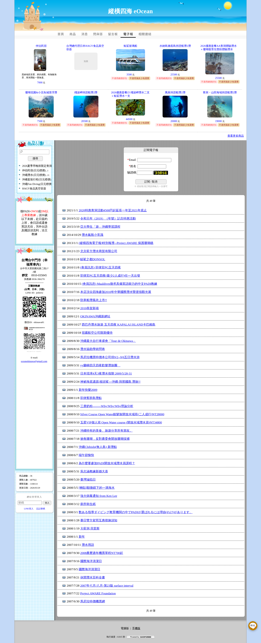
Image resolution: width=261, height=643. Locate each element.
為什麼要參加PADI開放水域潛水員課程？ (107, 463)
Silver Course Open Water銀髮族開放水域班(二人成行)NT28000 (122, 414)
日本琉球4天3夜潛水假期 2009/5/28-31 (106, 373)
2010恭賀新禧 (89, 308)
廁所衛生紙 (88, 504)
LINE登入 (28, 508)
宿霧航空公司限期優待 (97, 332)
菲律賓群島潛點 (91, 398)
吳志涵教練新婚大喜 (94, 471)
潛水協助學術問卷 (92, 349)
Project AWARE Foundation (98, 593)
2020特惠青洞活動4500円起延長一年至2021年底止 (113, 210)
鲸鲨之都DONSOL (92, 259)
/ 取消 (150, 181)
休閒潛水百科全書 (92, 577)
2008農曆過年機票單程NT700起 (101, 553)
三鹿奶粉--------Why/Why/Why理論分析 (106, 406)
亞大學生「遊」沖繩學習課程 (100, 226)
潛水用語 (88, 545)
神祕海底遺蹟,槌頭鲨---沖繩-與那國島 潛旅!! (110, 381)
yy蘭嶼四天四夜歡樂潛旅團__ (100, 365)
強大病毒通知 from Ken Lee (98, 496)
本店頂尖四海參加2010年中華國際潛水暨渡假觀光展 (115, 292)
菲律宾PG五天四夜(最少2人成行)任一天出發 (110, 275)
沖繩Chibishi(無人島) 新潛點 (98, 447)
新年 (82, 536)
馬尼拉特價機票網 (92, 601)
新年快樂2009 (88, 390)
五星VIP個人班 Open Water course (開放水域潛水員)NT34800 (121, 422)
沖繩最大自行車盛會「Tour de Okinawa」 (108, 341)
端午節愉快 (86, 455)
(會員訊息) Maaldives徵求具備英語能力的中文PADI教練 (119, 284)
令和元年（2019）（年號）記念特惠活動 (108, 218)
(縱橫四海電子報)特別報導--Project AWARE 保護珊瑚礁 (116, 243)
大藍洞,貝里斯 (90, 528)
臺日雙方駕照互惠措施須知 (98, 520)
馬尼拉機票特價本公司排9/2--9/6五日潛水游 (110, 357)
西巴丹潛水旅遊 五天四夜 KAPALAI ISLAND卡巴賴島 (118, 324)
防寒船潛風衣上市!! (93, 300)
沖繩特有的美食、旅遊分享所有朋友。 (106, 430)
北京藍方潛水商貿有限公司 (98, 251)
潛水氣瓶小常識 (92, 235)
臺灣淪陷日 (88, 479)
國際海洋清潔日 (91, 561)
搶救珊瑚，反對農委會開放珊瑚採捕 (105, 439)
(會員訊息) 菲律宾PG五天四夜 (100, 267)
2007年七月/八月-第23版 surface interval (106, 585)
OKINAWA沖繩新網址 (95, 316)
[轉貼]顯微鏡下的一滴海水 (97, 487)
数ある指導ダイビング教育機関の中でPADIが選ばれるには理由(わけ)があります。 (135, 512)
